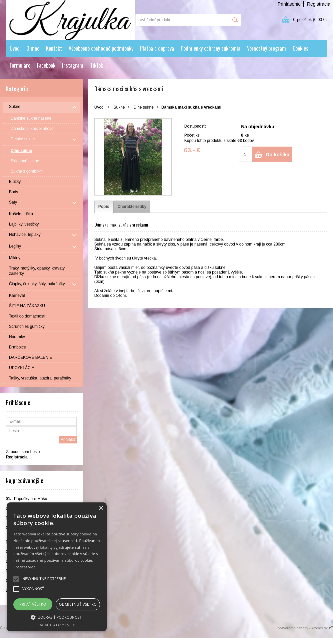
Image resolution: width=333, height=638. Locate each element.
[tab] (103, 207)
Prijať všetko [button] (32, 604)
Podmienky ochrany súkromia (210, 48)
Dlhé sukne (144, 107)
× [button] (100, 508)
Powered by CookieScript (57, 625)
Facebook (46, 65)
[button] (56, 617)
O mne (32, 48)
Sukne (119, 107)
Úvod (15, 48)
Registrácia (318, 4)
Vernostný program (266, 48)
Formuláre (20, 65)
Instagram (72, 65)
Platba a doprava (157, 48)
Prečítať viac (24, 566)
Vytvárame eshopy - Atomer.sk (305, 628)
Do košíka (277, 154)
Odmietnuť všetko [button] (78, 604)
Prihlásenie (289, 4)
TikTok (96, 65)
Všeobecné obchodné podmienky (101, 48)
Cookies (300, 48)
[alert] (57, 566)
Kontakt (54, 48)
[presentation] (103, 207)
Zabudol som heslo (23, 451)
